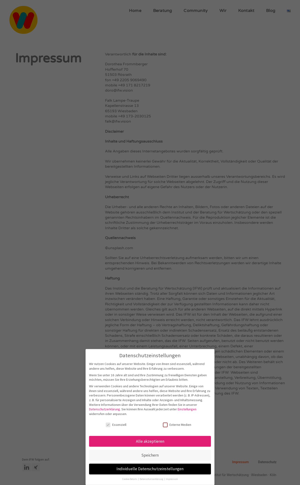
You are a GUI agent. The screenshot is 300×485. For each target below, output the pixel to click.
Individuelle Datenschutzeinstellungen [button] (150, 468)
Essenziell (116, 425)
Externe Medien (177, 425)
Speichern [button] (150, 455)
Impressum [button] (172, 479)
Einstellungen (187, 409)
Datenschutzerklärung (104, 409)
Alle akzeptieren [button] (150, 441)
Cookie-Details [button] (130, 479)
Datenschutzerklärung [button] (152, 479)
